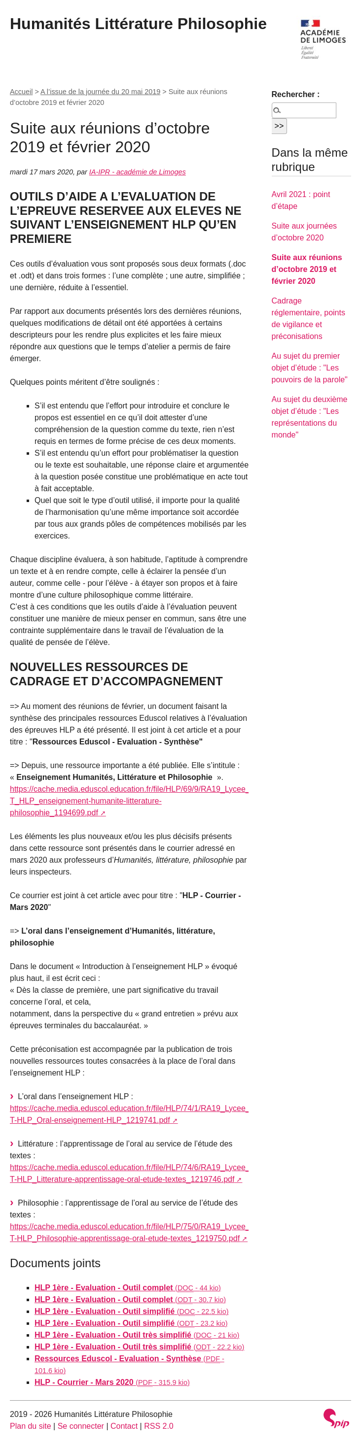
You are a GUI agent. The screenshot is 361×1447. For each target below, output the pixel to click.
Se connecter (81, 1426)
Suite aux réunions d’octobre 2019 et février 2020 (307, 269)
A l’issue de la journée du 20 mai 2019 (100, 92)
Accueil (21, 92)
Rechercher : (296, 94)
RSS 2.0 (159, 1426)
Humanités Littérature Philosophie (138, 24)
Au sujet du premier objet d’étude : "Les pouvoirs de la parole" (310, 368)
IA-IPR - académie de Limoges (137, 172)
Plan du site (30, 1426)
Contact (124, 1426)
